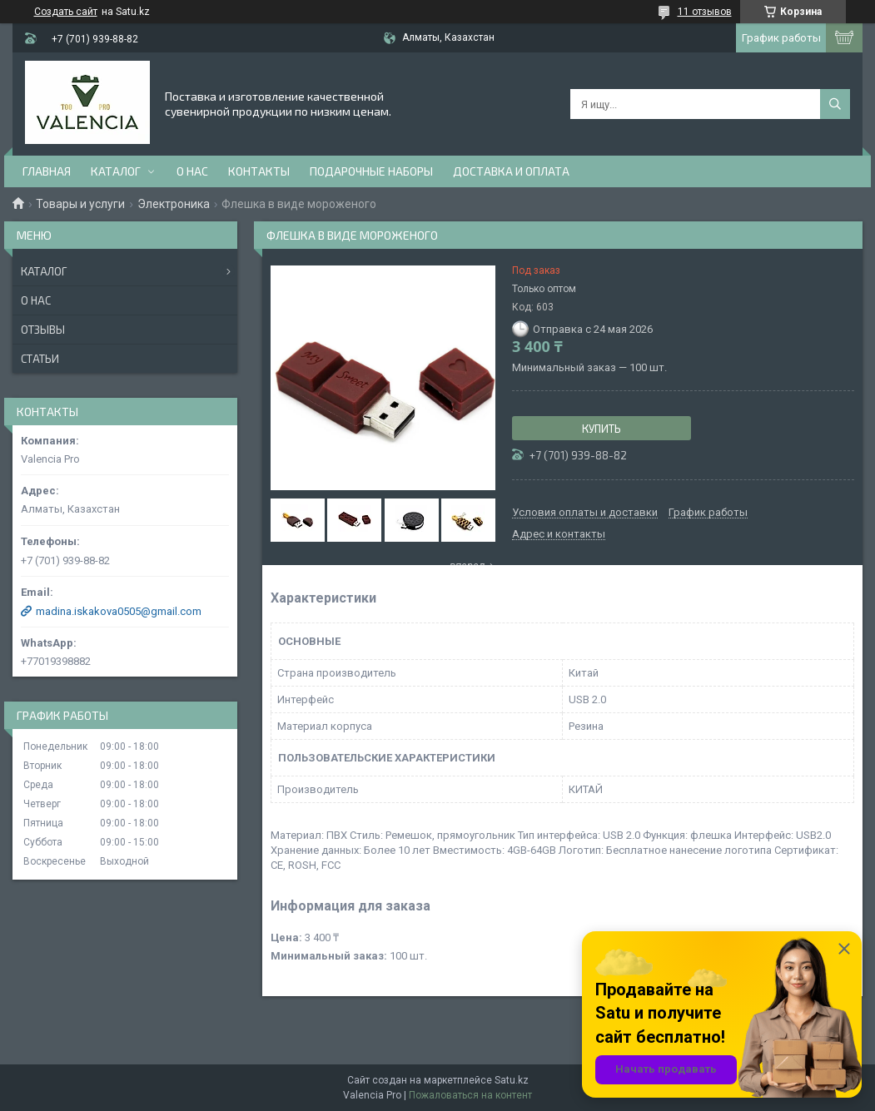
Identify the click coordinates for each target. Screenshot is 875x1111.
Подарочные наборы (371, 171)
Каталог (116, 171)
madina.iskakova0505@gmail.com (118, 611)
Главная (46, 171)
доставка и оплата (511, 171)
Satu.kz (512, 1080)
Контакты (259, 171)
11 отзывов (705, 11)
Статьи (40, 358)
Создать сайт (65, 11)
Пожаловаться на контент (470, 1095)
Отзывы (43, 329)
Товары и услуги (80, 204)
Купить (601, 428)
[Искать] (835, 104)
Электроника (173, 204)
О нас (192, 171)
